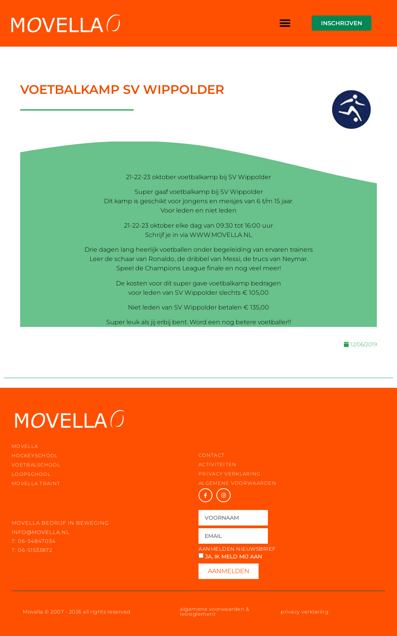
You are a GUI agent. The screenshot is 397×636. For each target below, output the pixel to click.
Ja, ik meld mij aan (233, 556)
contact (211, 455)
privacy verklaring (229, 474)
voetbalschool (36, 465)
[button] (285, 23)
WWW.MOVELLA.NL (221, 234)
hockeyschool (35, 455)
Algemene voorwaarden (237, 483)
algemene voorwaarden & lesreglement (214, 611)
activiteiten (217, 464)
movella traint (36, 483)
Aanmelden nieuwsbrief (237, 548)
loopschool (31, 474)
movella (25, 446)
